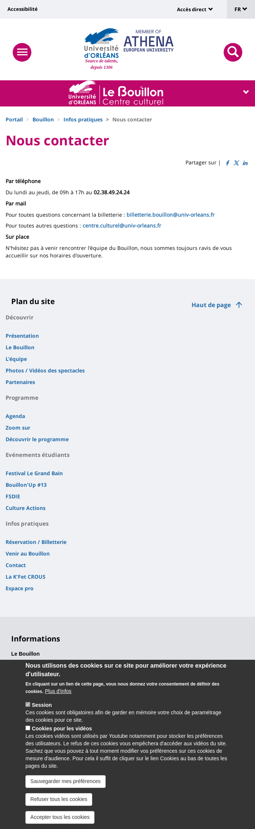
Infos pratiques (83, 119)
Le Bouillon (20, 347)
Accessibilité (22, 9)
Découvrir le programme (37, 439)
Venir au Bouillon (28, 553)
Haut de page (211, 305)
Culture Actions (26, 507)
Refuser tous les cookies (58, 802)
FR (241, 9)
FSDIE (13, 496)
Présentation (22, 335)
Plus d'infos (58, 694)
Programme (22, 397)
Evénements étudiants (37, 454)
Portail (14, 119)
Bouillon (43, 119)
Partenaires (20, 382)
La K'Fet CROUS (26, 576)
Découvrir (20, 317)
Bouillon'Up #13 (26, 484)
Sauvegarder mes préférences (65, 784)
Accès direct (191, 9)
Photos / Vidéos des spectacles (45, 370)
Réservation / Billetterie (36, 541)
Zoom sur (18, 427)
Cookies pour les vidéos (62, 731)
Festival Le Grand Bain (34, 473)
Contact (16, 565)
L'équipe (16, 358)
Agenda (15, 416)
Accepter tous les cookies (60, 820)
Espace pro (20, 588)
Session (42, 708)
